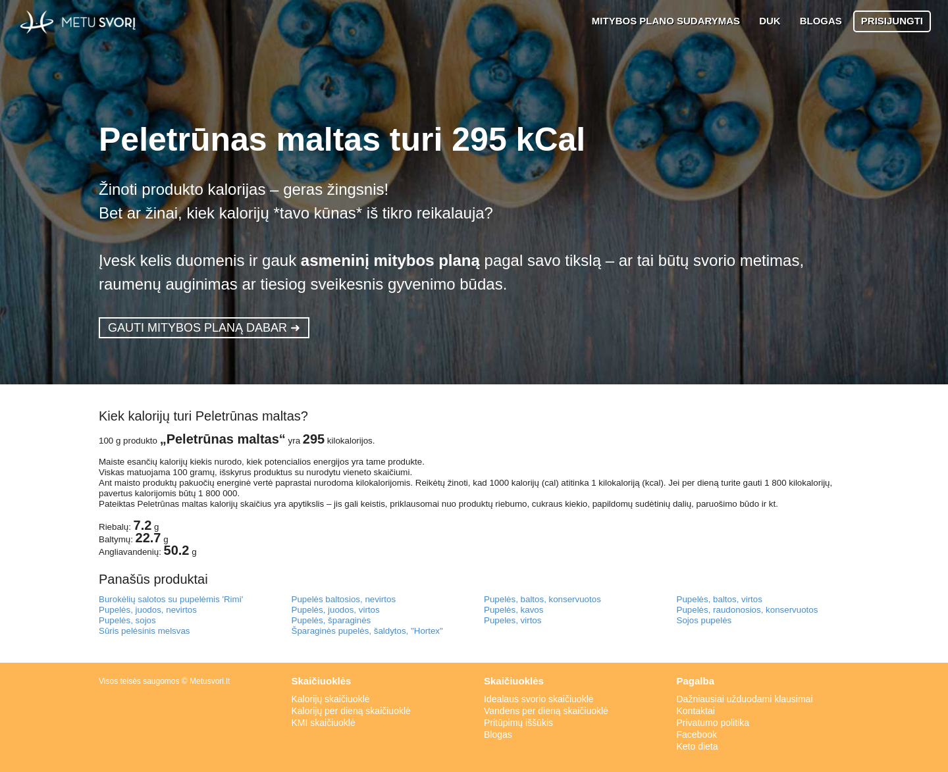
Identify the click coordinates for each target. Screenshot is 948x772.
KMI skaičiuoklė (324, 722)
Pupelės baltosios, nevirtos (344, 599)
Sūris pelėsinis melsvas (144, 631)
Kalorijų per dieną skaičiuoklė (351, 711)
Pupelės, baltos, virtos (719, 599)
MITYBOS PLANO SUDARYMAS (666, 20)
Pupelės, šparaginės (331, 620)
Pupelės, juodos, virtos (336, 610)
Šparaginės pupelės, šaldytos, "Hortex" (367, 631)
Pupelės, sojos (127, 620)
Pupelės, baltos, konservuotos (542, 599)
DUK (770, 20)
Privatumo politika (713, 722)
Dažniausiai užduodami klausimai (745, 699)
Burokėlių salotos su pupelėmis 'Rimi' (171, 599)
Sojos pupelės (704, 620)
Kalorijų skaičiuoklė (331, 699)
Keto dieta (697, 746)
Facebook (697, 734)
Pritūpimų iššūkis (518, 722)
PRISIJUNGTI (892, 20)
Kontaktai (696, 711)
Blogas (498, 734)
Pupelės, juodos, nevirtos (148, 610)
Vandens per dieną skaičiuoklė (546, 711)
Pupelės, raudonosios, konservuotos (747, 610)
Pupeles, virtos (512, 620)
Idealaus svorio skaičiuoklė (539, 699)
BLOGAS (821, 20)
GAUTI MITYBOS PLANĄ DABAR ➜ (204, 327)
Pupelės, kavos (513, 610)
